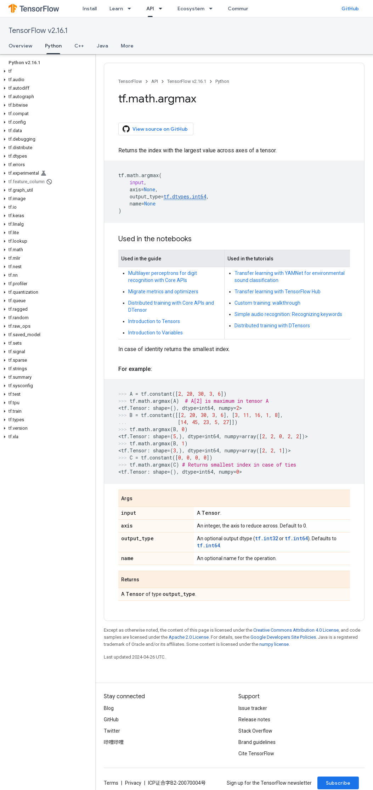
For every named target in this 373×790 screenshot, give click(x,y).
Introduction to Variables (155, 332)
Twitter (112, 731)
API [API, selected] (150, 8)
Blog (109, 708)
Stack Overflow (255, 731)
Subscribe (338, 783)
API (154, 81)
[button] (46, 71)
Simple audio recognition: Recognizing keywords (288, 314)
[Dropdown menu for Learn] (131, 8)
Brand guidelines (257, 742)
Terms (111, 783)
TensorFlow (130, 81)
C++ (79, 46)
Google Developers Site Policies (283, 637)
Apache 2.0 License (189, 637)
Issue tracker (252, 708)
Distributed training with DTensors (272, 325)
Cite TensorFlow (256, 753)
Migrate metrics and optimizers (163, 291)
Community (241, 8)
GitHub (350, 8)
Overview (20, 46)
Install (90, 8)
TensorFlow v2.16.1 (38, 30)
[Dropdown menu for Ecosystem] (212, 8)
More (127, 46)
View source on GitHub (155, 128)
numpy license (274, 644)
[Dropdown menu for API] (162, 8)
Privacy (133, 783)
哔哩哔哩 (114, 742)
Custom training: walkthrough (267, 303)
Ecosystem (190, 8)
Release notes (254, 719)
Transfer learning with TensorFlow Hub (277, 291)
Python (222, 81)
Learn (116, 8)
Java (102, 46)
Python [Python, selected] (53, 46)
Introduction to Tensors (154, 321)
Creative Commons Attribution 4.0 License (296, 630)
